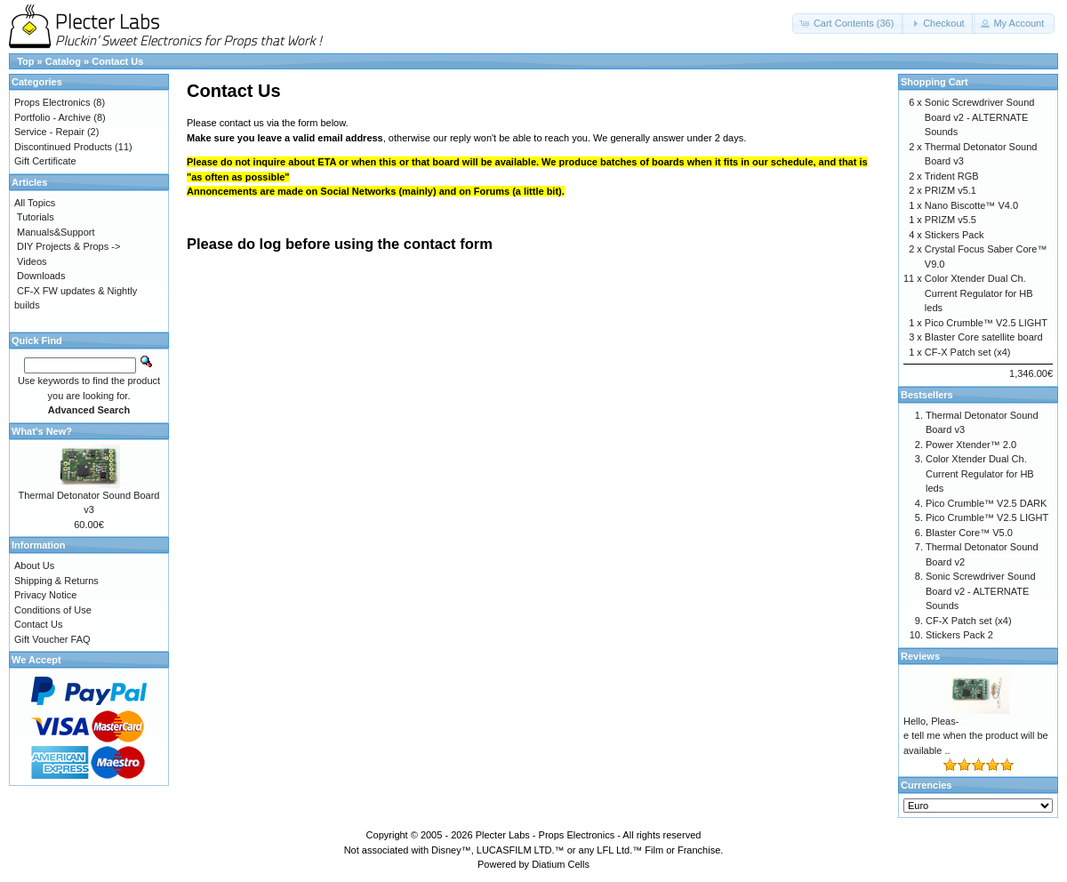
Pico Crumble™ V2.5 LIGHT (986, 322)
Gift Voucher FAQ (52, 639)
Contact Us (117, 61)
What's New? (42, 431)
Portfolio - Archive (52, 117)
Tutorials (35, 217)
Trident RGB (952, 176)
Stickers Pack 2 (959, 634)
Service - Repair (49, 131)
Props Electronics (52, 102)
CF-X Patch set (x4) (968, 352)
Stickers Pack (954, 234)
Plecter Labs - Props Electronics (545, 835)
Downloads (41, 275)
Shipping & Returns (56, 580)
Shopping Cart (934, 81)
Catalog (63, 61)
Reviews (920, 656)
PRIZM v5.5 (950, 219)
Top (25, 61)
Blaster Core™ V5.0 (969, 532)
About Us (34, 565)
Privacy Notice (45, 594)
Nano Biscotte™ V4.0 (971, 205)
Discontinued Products (63, 146)
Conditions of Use (53, 610)
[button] (848, 23)
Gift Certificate (45, 161)
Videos (31, 261)
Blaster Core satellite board (984, 337)
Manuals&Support (55, 232)
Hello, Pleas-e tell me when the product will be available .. (975, 736)
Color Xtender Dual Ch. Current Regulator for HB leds (979, 293)
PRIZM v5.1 (950, 190)
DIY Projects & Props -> (68, 246)
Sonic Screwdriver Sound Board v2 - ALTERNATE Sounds (980, 117)
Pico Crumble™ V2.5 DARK (986, 503)
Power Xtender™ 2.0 (971, 444)
